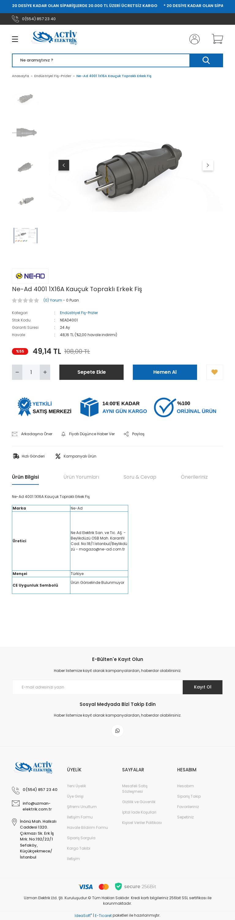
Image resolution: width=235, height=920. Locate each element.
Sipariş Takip (189, 796)
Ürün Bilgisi (25, 476)
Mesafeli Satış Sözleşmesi (134, 788)
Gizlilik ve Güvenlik (138, 801)
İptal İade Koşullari (139, 812)
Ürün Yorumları (81, 476)
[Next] (208, 165)
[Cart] (216, 39)
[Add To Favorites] (214, 372)
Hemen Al (165, 372)
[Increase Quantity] (45, 372)
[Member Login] (193, 39)
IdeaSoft (83, 915)
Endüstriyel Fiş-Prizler (79, 312)
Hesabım (185, 785)
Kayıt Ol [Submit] (202, 687)
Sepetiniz (185, 817)
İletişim (73, 858)
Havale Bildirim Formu (87, 827)
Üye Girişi (75, 796)
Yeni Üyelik (76, 785)
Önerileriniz (194, 476)
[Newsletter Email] (117, 687)
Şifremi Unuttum (82, 806)
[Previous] (63, 165)
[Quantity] (31, 372)
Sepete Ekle (91, 372)
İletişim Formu (80, 817)
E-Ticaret (103, 915)
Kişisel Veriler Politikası (142, 822)
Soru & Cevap (140, 476)
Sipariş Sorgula (81, 837)
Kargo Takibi (78, 848)
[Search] (117, 60)
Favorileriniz (188, 806)
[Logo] (56, 39)
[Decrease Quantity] (17, 372)
